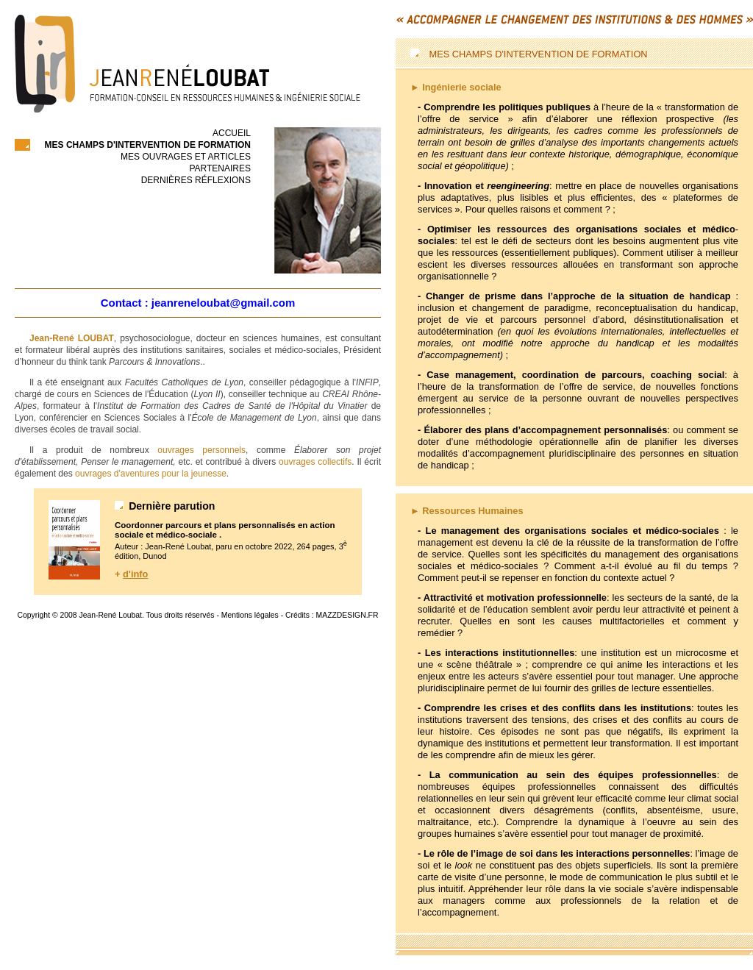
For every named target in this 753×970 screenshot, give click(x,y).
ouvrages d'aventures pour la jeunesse (150, 473)
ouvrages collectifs (315, 462)
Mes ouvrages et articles (186, 156)
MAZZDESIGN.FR (347, 615)
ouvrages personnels (201, 450)
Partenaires (220, 168)
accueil (232, 133)
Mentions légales (250, 615)
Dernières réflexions (196, 180)
